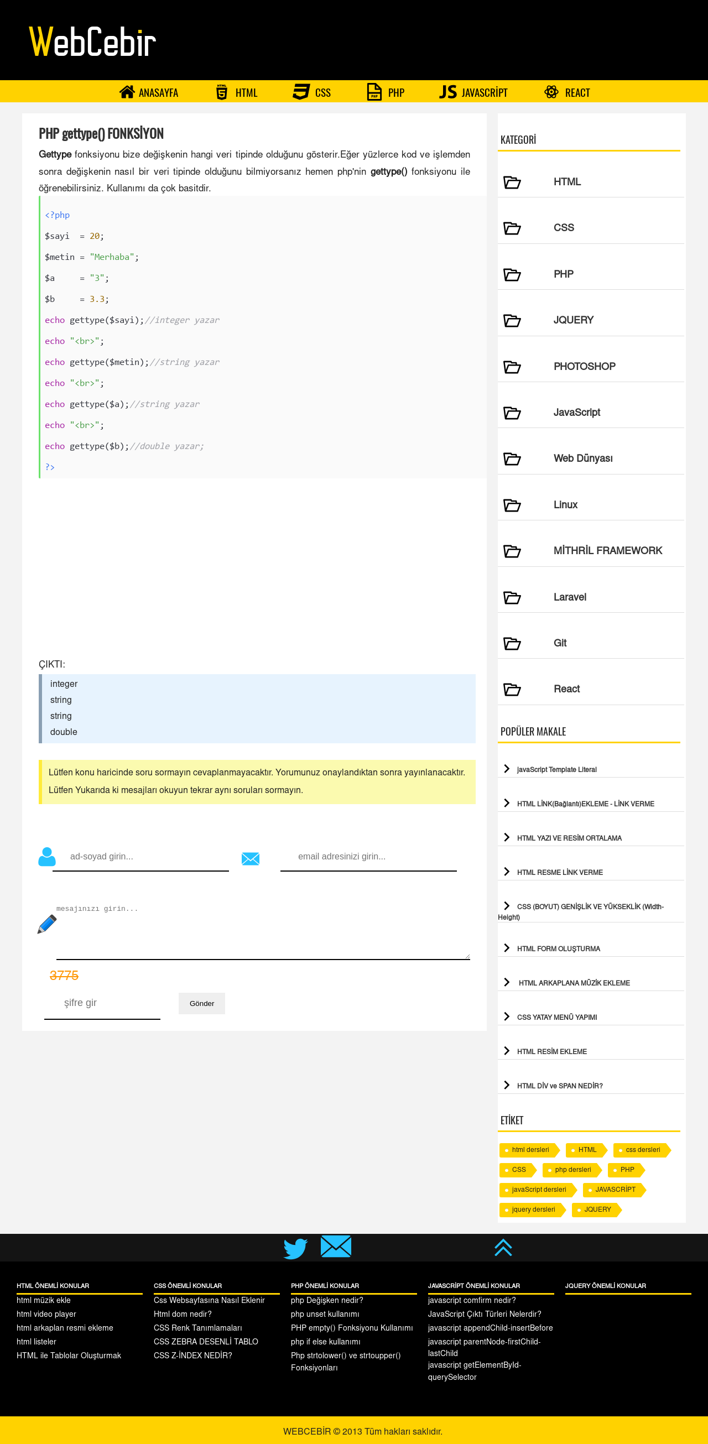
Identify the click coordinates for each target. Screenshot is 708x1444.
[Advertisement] (254, 573)
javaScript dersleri (539, 1190)
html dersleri (530, 1150)
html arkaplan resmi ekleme (65, 1329)
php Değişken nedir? (327, 1301)
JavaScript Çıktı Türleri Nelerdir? (485, 1315)
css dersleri (643, 1150)
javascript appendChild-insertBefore (490, 1329)
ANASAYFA (148, 92)
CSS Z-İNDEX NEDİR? (193, 1356)
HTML (235, 92)
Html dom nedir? (183, 1315)
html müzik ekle (44, 1301)
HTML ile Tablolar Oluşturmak (69, 1356)
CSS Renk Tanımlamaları (198, 1329)
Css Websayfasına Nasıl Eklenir (209, 1301)
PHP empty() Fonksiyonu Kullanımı (352, 1329)
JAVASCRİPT (473, 92)
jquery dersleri (533, 1210)
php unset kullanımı (325, 1315)
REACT (566, 92)
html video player (46, 1315)
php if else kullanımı (326, 1343)
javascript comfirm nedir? (472, 1301)
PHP (385, 92)
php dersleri (573, 1170)
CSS (312, 92)
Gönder (202, 1005)
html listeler (36, 1343)
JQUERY (598, 1210)
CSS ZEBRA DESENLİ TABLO (206, 1343)
